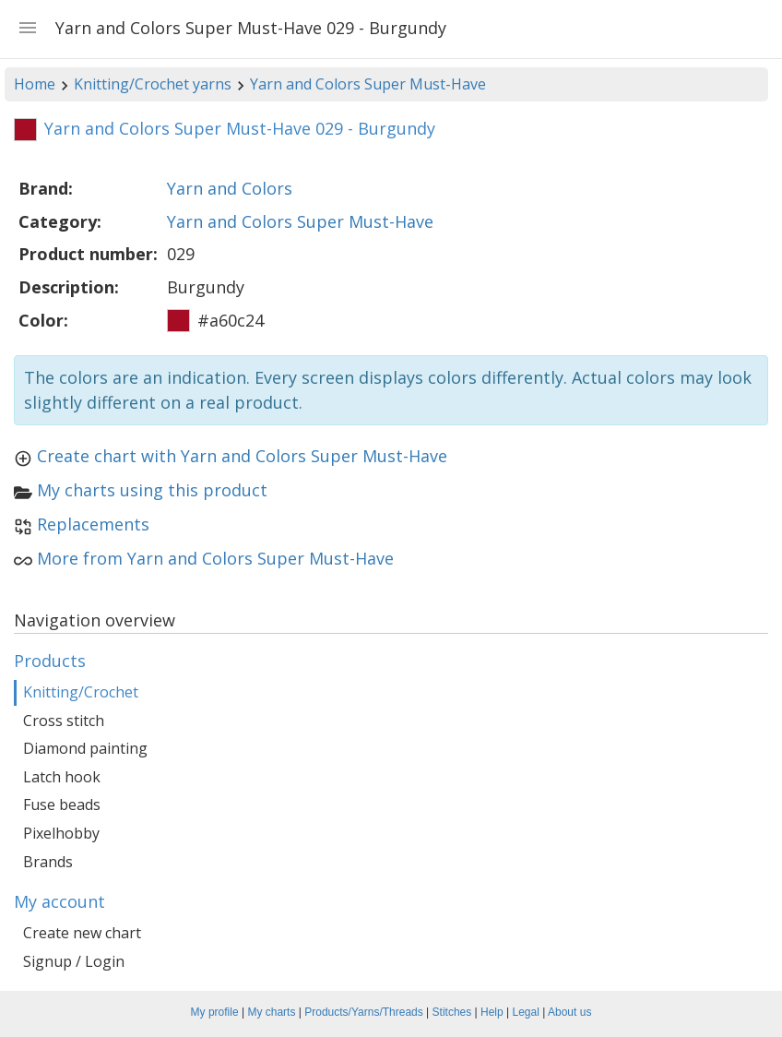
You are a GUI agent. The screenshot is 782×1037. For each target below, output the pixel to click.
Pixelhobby (61, 833)
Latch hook (62, 777)
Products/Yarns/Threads (363, 1012)
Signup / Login (73, 961)
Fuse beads (62, 804)
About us (569, 1012)
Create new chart (82, 933)
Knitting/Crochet (80, 692)
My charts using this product (152, 490)
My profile (215, 1012)
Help (492, 1012)
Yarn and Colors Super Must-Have (368, 84)
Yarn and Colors (229, 188)
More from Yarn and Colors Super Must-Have (215, 558)
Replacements (93, 524)
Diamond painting (85, 748)
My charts (271, 1012)
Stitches (452, 1012)
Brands (48, 862)
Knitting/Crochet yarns (152, 84)
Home (34, 84)
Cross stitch (63, 720)
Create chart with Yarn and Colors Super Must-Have (242, 456)
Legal (526, 1012)
